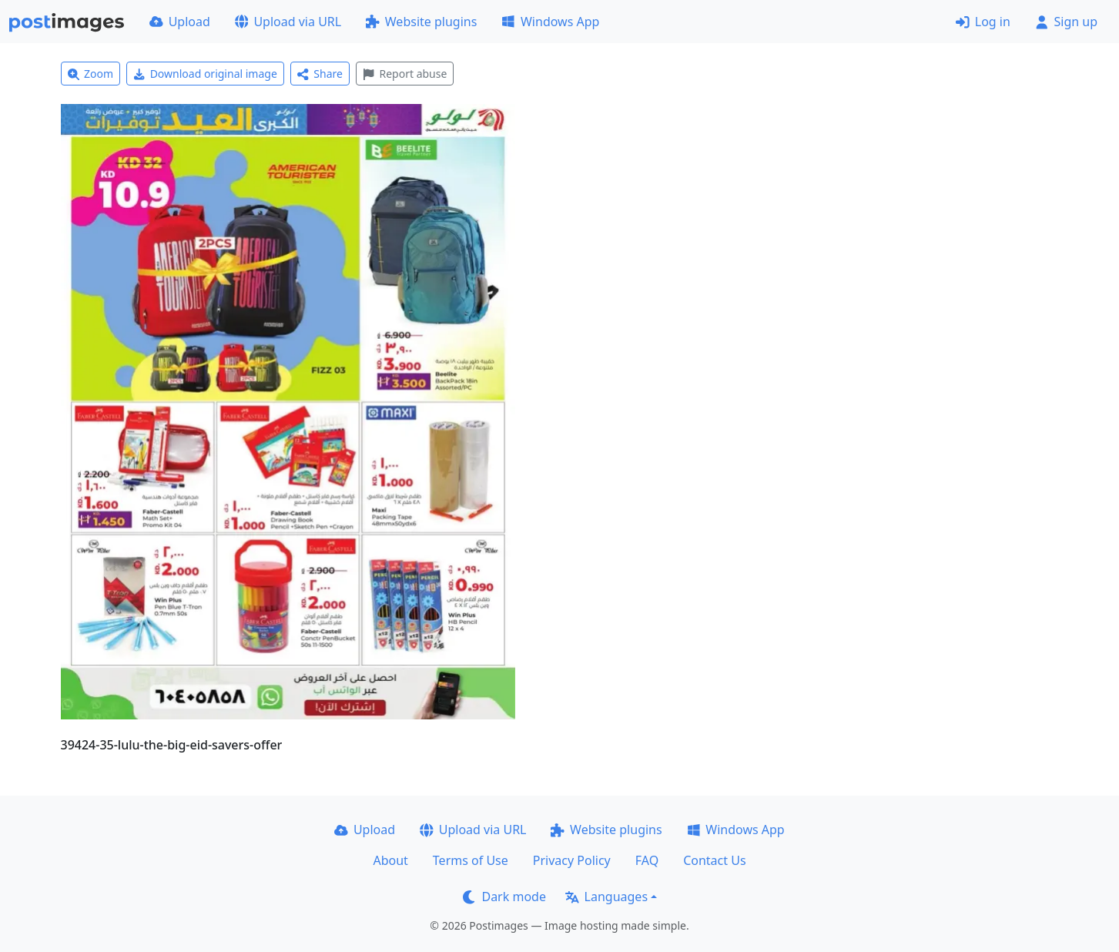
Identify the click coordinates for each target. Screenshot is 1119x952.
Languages (606, 896)
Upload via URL (288, 21)
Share (320, 73)
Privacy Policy (572, 860)
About (390, 860)
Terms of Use (470, 860)
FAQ (646, 860)
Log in (983, 21)
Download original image (205, 73)
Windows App (550, 21)
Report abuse (405, 73)
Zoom (91, 73)
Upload (179, 21)
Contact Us (714, 860)
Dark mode (504, 896)
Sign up (1066, 21)
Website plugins (421, 21)
